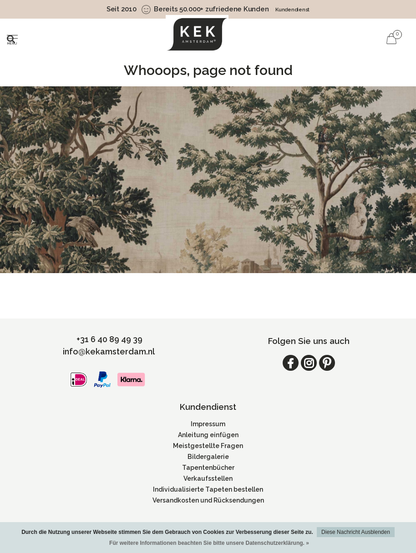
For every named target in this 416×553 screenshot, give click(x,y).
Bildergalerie (208, 456)
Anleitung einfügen (208, 434)
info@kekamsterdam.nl (109, 351)
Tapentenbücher (208, 467)
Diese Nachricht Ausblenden (355, 532)
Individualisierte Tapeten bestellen (208, 489)
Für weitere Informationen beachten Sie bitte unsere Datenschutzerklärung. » (209, 543)
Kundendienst (292, 10)
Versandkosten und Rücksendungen (208, 500)
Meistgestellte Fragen (208, 445)
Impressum (208, 424)
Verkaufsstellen (208, 478)
